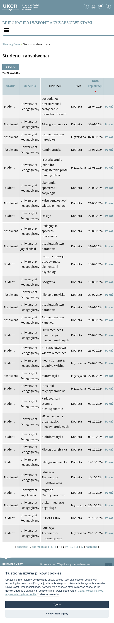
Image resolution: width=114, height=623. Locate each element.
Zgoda (57, 604)
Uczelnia (30, 86)
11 (77, 547)
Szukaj (11, 67)
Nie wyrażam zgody (57, 613)
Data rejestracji (95, 84)
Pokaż (109, 107)
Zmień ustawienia (48, 594)
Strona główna (11, 44)
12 (82, 547)
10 (71, 547)
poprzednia (39, 547)
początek (22, 547)
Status (10, 86)
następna (91, 547)
